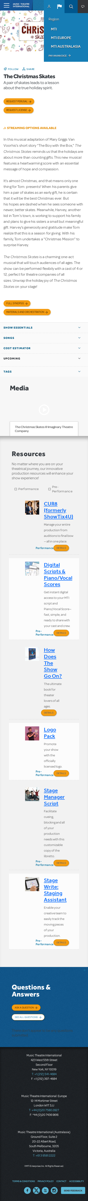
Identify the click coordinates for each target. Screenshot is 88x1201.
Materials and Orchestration (25, 312)
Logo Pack (50, 733)
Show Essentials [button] (18, 327)
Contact (61, 1181)
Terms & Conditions (23, 1181)
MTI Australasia (65, 46)
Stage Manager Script (54, 797)
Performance (28, 489)
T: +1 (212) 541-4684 (44, 1074)
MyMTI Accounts (49, 6)
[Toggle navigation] (5, 5)
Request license (16, 110)
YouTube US (45, 1190)
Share (31, 69)
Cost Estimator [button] (17, 348)
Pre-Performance (62, 489)
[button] (59, 6)
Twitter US (36, 1190)
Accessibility (76, 1181)
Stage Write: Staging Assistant (55, 890)
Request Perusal (17, 101)
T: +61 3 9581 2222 (44, 1155)
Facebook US (27, 1190)
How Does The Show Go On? (53, 663)
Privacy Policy (46, 1181)
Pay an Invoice (58, 55)
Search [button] (71, 6)
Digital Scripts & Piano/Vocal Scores (58, 574)
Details (61, 547)
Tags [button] (8, 371)
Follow (13, 69)
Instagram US (54, 1190)
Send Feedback (73, 1190)
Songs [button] (9, 338)
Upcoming (12, 358)
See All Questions (26, 1017)
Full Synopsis (15, 303)
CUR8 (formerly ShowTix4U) (58, 510)
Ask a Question (24, 1007)
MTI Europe (61, 37)
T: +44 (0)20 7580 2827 (44, 1110)
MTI (54, 29)
